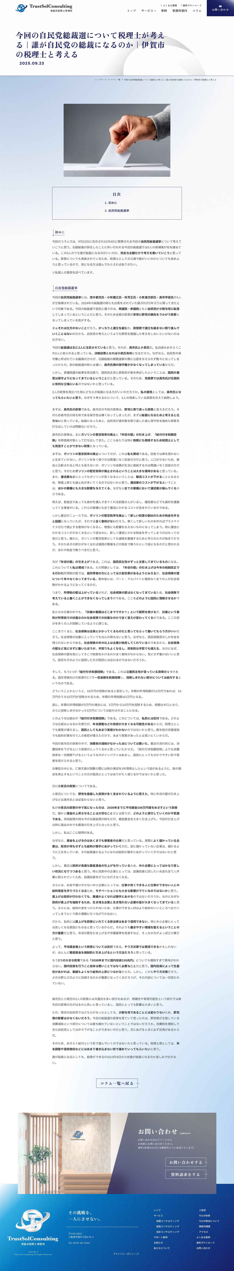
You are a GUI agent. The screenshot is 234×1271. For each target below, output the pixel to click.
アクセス (203, 1232)
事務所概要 (204, 1227)
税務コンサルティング (167, 1221)
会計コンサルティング (167, 1232)
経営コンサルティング (167, 1227)
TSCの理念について (209, 1221)
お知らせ (158, 1243)
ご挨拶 (202, 1210)
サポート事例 (161, 1237)
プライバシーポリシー (125, 1254)
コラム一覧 (116, 80)
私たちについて (162, 1248)
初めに (112, 203)
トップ (157, 1210)
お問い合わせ (203, 1248)
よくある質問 (203, 1237)
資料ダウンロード (205, 1243)
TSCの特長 (204, 1216)
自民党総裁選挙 (118, 211)
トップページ (101, 80)
